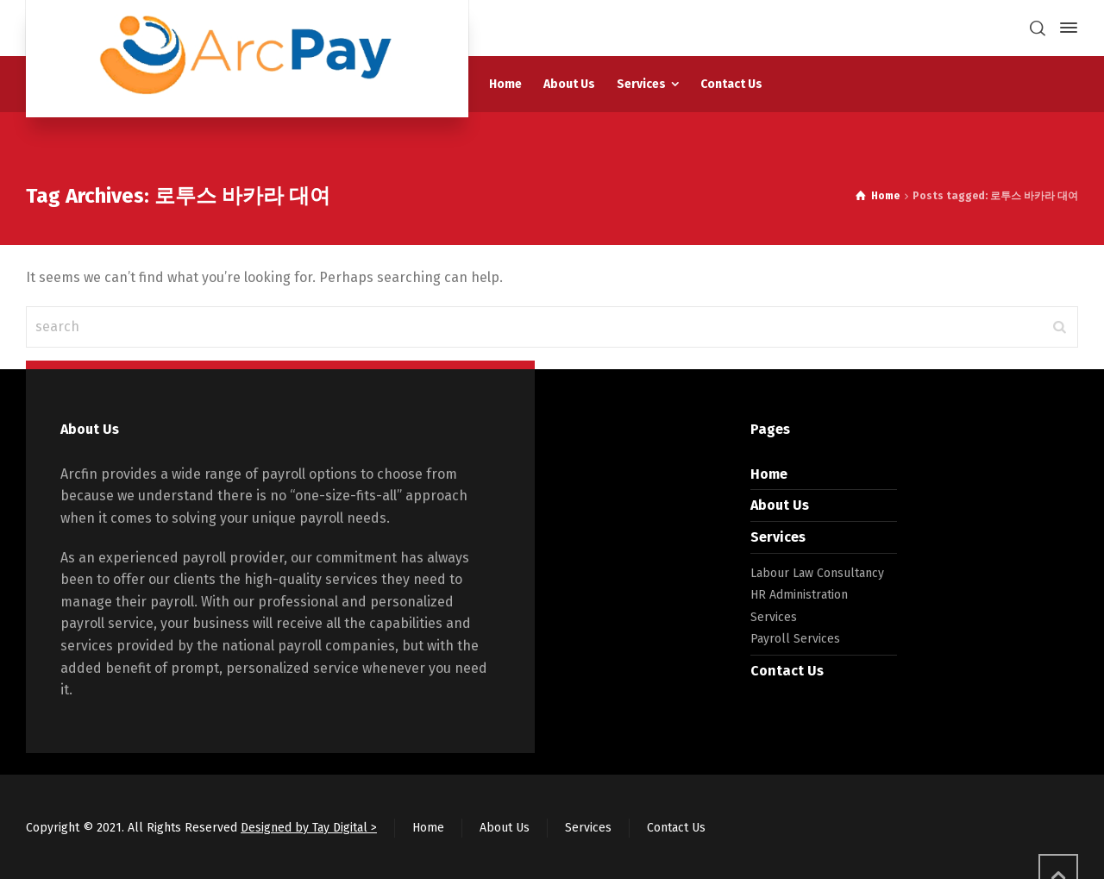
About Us (779, 505)
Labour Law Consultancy (817, 573)
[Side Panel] (1065, 27)
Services (778, 537)
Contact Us (787, 670)
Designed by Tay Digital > (309, 827)
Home (768, 474)
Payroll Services (795, 638)
